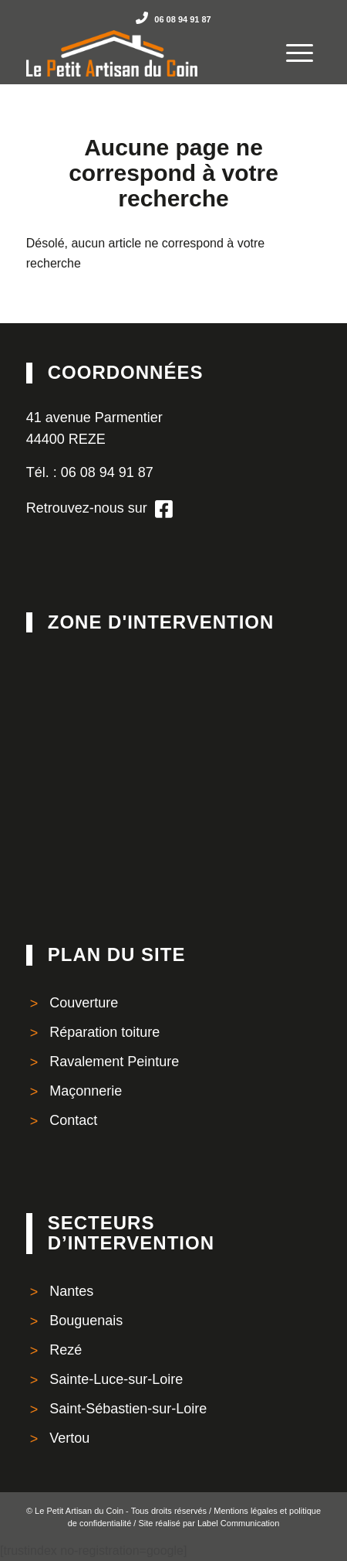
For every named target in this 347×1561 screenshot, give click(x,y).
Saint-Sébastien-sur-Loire (128, 1408)
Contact (73, 1120)
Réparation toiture (104, 1032)
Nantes (71, 1291)
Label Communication (238, 1523)
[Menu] (292, 41)
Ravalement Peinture (114, 1061)
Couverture (83, 1003)
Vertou (69, 1438)
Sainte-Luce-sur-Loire (116, 1379)
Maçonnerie (85, 1091)
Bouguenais (86, 1320)
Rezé (65, 1350)
